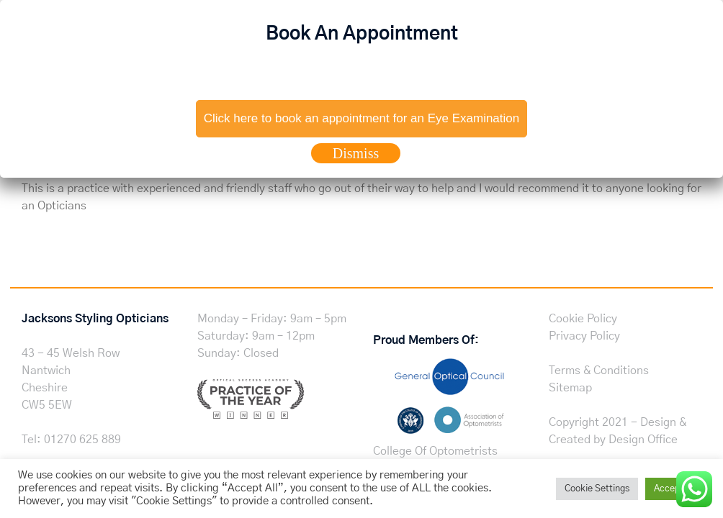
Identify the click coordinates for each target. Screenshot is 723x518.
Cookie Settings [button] (597, 489)
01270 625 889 (82, 439)
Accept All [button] (675, 489)
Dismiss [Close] (356, 153)
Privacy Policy (584, 336)
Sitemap (570, 388)
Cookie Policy (583, 318)
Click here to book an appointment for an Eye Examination (361, 118)
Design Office (643, 439)
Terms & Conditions (599, 370)
